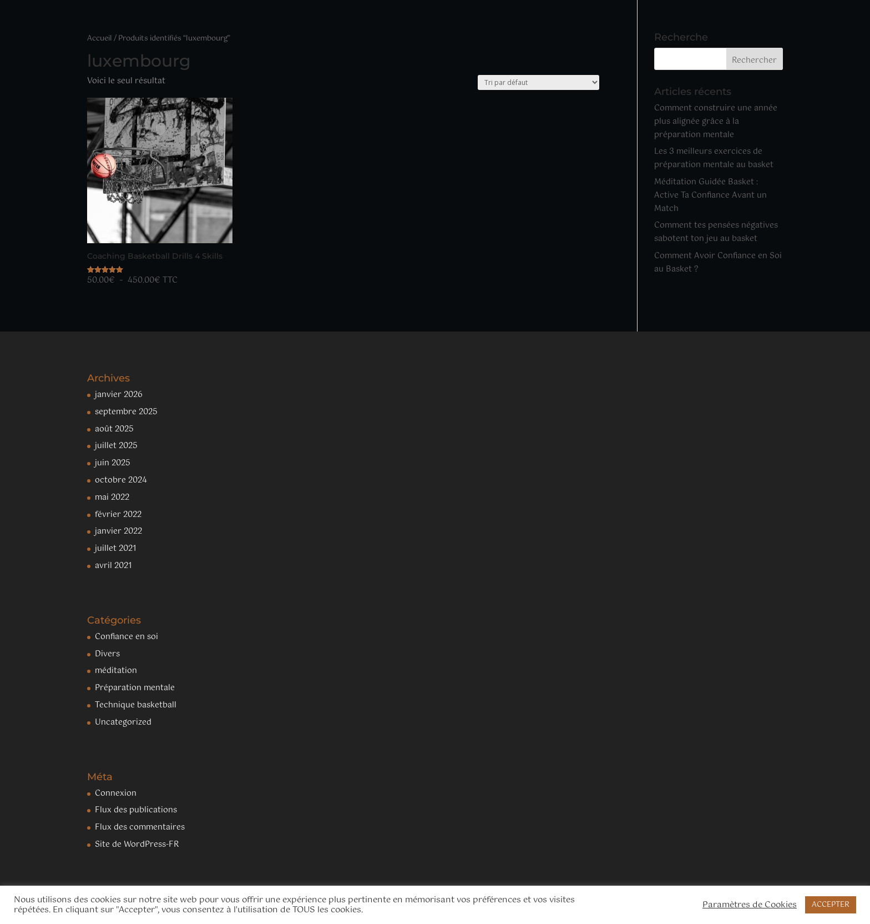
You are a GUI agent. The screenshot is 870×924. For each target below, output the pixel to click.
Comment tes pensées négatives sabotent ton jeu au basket (716, 232)
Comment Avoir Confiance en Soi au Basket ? (718, 262)
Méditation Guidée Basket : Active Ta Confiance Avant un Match (710, 195)
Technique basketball (135, 705)
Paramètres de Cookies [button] (749, 905)
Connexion (115, 793)
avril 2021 (113, 566)
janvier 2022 (118, 531)
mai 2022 (112, 497)
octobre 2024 (121, 480)
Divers (107, 654)
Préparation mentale (135, 688)
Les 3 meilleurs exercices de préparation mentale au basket (713, 158)
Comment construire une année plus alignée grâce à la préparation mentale (715, 122)
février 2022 (118, 514)
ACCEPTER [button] (830, 905)
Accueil (99, 38)
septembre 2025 (126, 412)
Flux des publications (136, 810)
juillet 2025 (116, 446)
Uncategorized (123, 722)
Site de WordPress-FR (137, 844)
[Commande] (538, 82)
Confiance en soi (126, 637)
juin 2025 (112, 463)
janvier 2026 (119, 394)
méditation (116, 670)
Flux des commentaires (140, 827)
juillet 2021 (115, 548)
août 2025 (114, 429)
